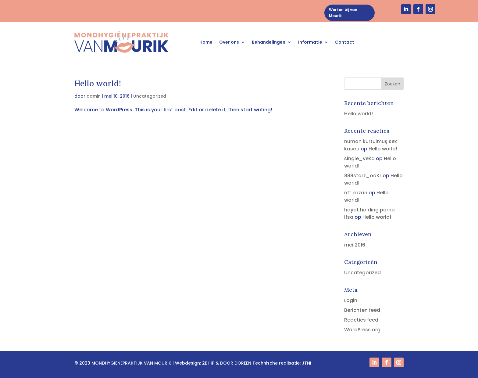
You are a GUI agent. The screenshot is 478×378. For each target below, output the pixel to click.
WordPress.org (362, 329)
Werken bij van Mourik (343, 12)
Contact (344, 42)
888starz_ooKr (362, 175)
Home (205, 42)
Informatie (310, 42)
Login (350, 300)
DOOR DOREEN (235, 363)
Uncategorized (149, 96)
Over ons (229, 42)
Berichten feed (362, 310)
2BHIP (208, 363)
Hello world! (97, 83)
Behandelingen (268, 42)
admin (94, 96)
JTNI (306, 363)
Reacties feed (361, 319)
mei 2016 (354, 244)
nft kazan (355, 192)
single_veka (359, 158)
